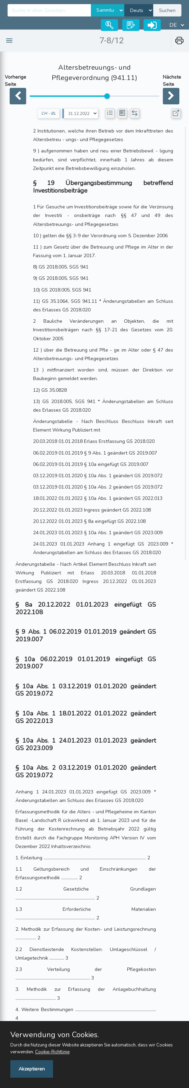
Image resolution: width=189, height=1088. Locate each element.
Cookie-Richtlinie (52, 1052)
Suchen (167, 10)
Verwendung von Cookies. (54, 1034)
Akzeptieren (32, 1069)
